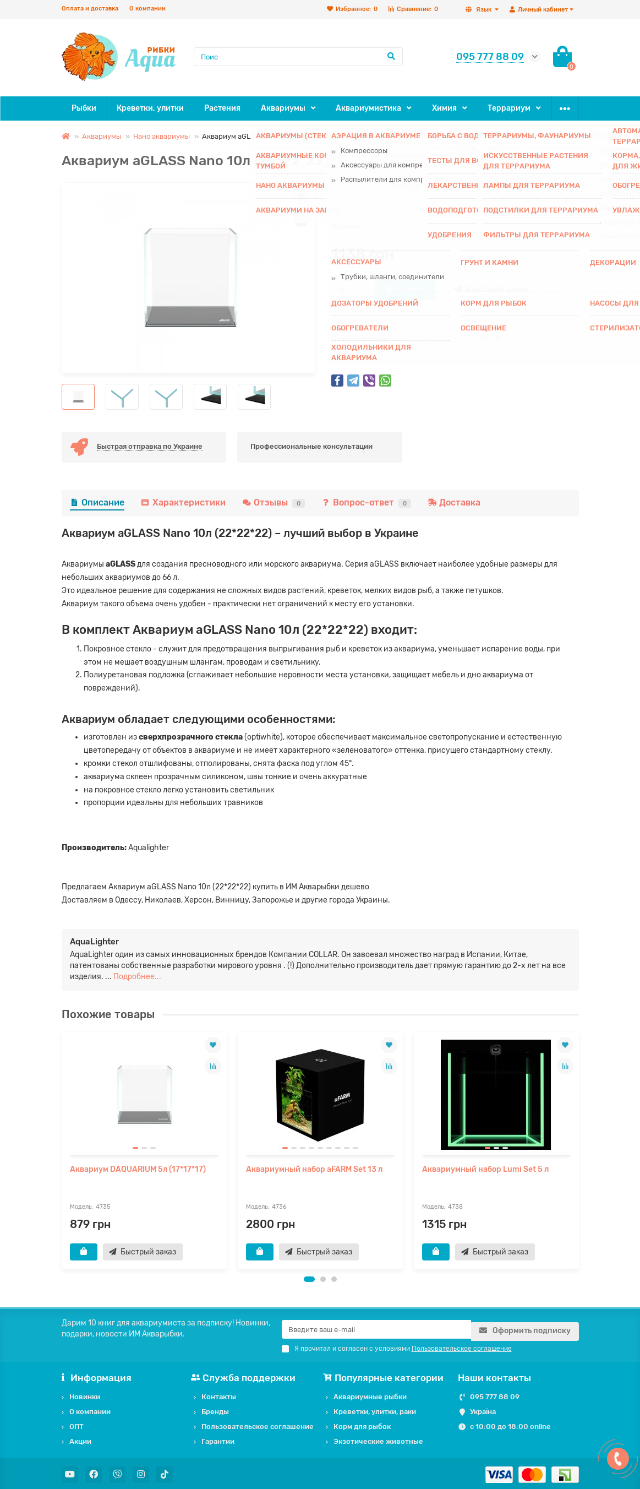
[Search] (298, 56)
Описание (97, 502)
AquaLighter (500, 213)
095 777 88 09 (494, 1394)
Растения (212, 108)
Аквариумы (269, 108)
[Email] (376, 1329)
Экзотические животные (378, 1439)
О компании (147, 8)
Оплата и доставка (90, 8)
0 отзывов (400, 319)
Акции (80, 1439)
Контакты (218, 1394)
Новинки (84, 1394)
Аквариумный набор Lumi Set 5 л (485, 1169)
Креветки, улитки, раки (374, 1409)
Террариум (477, 108)
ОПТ (534, 108)
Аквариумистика (348, 108)
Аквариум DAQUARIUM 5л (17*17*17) (138, 1169)
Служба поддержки (245, 1376)
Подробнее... (137, 976)
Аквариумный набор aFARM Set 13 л (314, 1169)
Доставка (454, 502)
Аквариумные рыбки (370, 1394)
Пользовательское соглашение (257, 1424)
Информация (97, 1376)
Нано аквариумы (161, 136)
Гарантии (217, 1439)
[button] (309, 1280)
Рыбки (82, 108)
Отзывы (273, 502)
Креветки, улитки (145, 108)
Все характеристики (366, 354)
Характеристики (183, 502)
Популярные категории (385, 1376)
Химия (418, 108)
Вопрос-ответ (366, 502)
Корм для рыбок (362, 1424)
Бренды (215, 1409)
